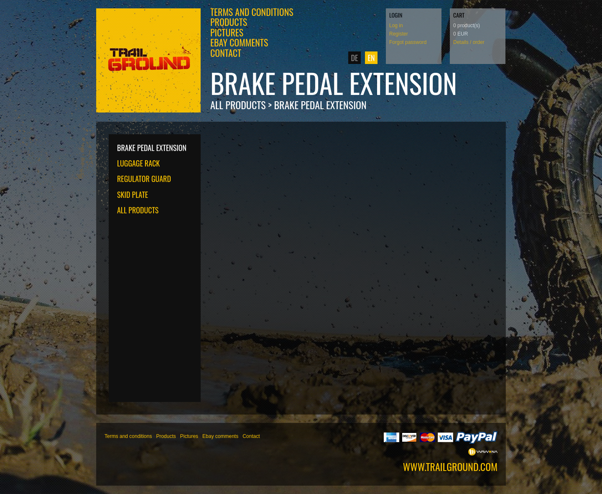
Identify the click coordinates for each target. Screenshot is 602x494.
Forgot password (407, 42)
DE (354, 57)
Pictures (226, 32)
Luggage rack (138, 163)
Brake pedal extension (320, 104)
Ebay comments (239, 42)
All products (238, 104)
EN (371, 57)
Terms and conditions (251, 11)
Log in (396, 25)
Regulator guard (144, 178)
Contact (225, 52)
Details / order (469, 42)
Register (398, 34)
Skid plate (132, 194)
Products (228, 21)
